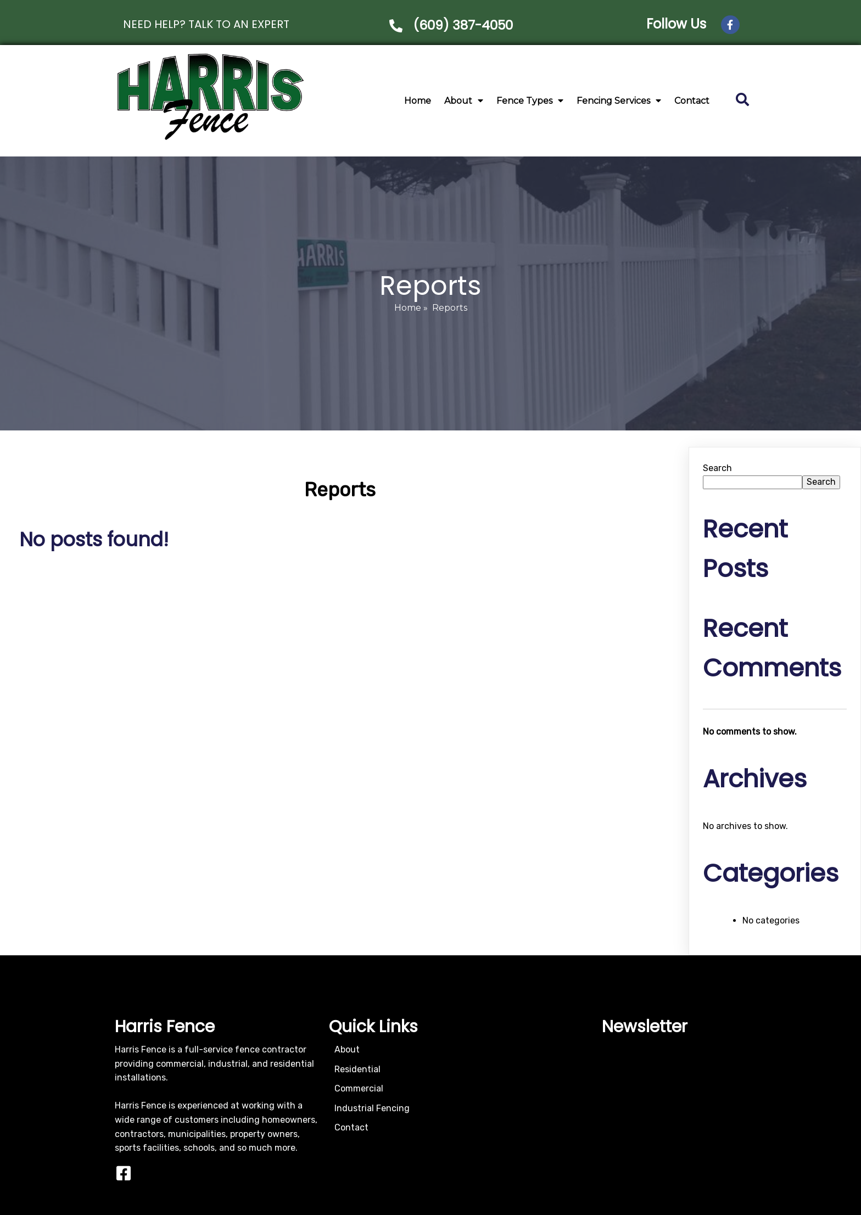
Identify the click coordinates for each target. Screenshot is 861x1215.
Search (717, 465)
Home (407, 304)
